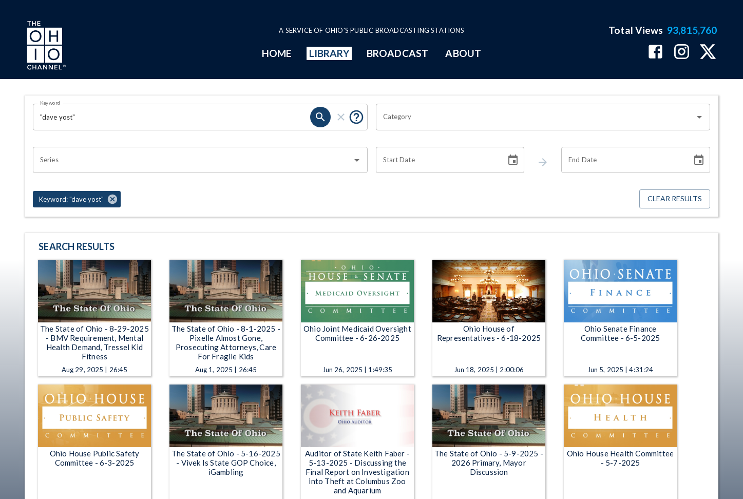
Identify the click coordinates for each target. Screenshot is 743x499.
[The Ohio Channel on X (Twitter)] (708, 53)
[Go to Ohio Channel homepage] (45, 46)
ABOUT (463, 53)
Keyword (50, 103)
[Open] (699, 117)
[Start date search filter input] (437, 160)
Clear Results (675, 199)
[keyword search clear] (341, 117)
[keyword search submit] (320, 117)
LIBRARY (329, 53)
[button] (77, 199)
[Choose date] (513, 160)
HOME (277, 53)
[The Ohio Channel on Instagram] (682, 53)
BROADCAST (397, 53)
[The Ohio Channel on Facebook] (655, 53)
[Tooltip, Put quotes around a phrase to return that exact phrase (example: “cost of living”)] (356, 117)
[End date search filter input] (622, 160)
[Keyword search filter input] (171, 117)
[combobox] (535, 117)
